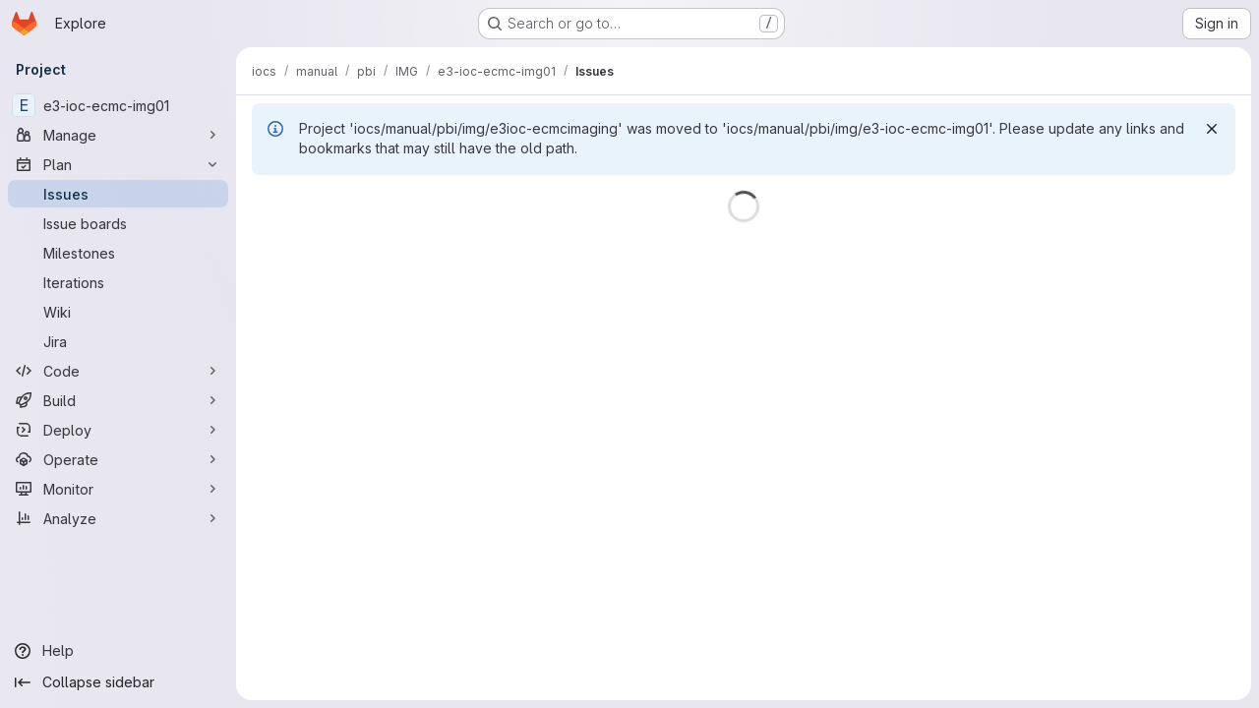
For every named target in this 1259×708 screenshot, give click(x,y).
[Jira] (118, 341)
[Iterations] (118, 282)
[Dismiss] (1212, 129)
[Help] (118, 651)
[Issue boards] (118, 223)
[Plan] (118, 164)
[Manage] (118, 134)
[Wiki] (118, 311)
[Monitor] (118, 488)
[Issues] (118, 193)
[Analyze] (118, 518)
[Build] (118, 400)
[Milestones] (118, 252)
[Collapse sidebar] (118, 682)
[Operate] (118, 459)
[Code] (118, 370)
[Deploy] (118, 429)
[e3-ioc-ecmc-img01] (118, 105)
